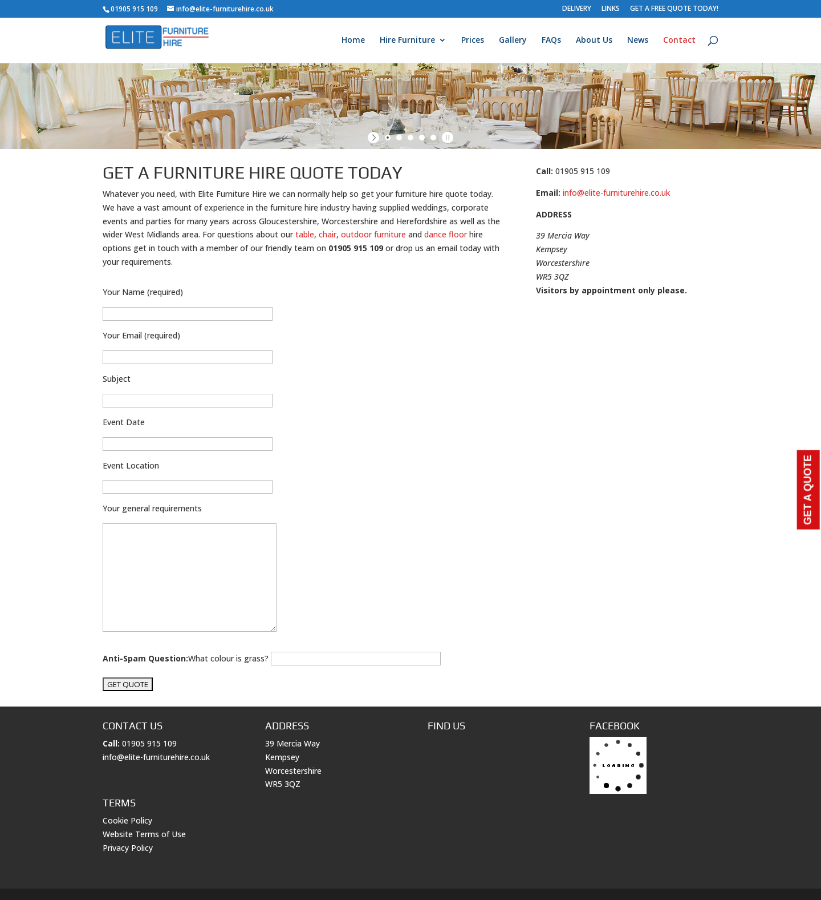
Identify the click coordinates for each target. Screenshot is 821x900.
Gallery (513, 40)
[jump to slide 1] (387, 137)
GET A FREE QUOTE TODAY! (674, 9)
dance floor (445, 234)
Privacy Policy (128, 847)
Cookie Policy (127, 820)
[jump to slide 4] (422, 137)
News (637, 40)
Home (353, 40)
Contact (679, 40)
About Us (594, 40)
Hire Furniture (407, 40)
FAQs (551, 40)
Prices (472, 40)
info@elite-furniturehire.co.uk (616, 192)
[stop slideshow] (446, 137)
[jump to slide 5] (433, 137)
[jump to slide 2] (399, 137)
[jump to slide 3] (410, 137)
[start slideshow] (375, 137)
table (304, 234)
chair (327, 234)
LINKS (610, 9)
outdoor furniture (373, 234)
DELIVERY (576, 9)
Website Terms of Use (144, 834)
